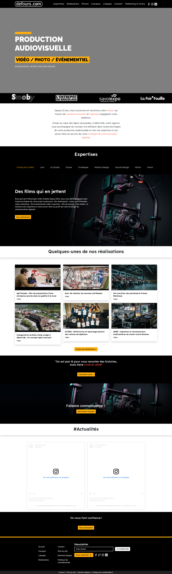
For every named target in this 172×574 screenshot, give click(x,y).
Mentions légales (65, 555)
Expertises (58, 3)
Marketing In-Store (135, 3)
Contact (118, 3)
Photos (85, 3)
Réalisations (73, 3)
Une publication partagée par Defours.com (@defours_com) (55, 506)
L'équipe (107, 3)
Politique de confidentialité (102, 572)
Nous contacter (84, 555)
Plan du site (63, 551)
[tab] (26, 169)
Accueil (41, 547)
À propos (95, 3)
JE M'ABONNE (122, 549)
